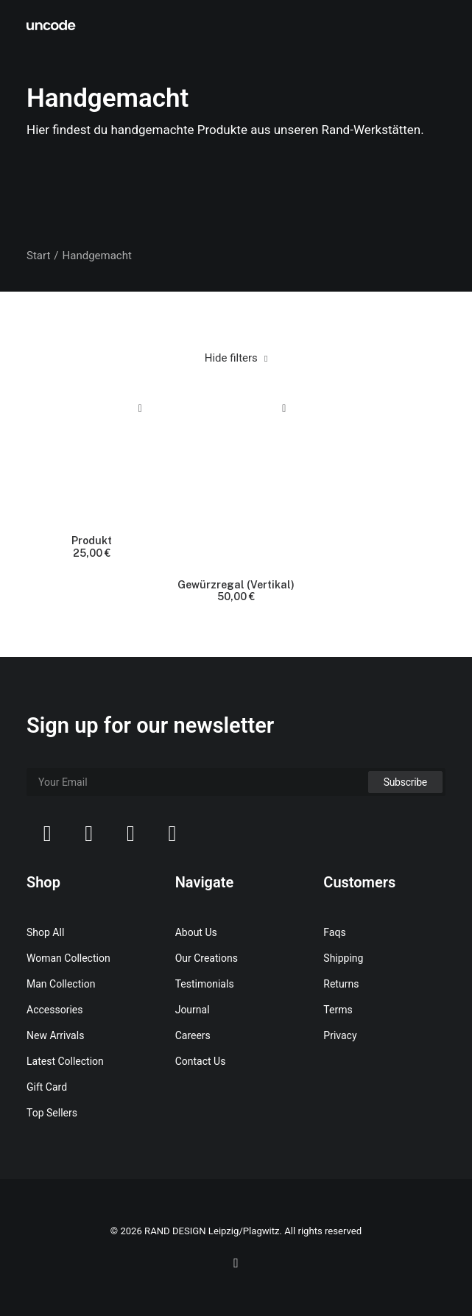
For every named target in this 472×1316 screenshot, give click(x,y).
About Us (196, 932)
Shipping (343, 958)
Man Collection (61, 984)
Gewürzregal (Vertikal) (236, 591)
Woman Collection (68, 958)
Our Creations (206, 958)
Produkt (91, 547)
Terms (337, 1010)
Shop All (45, 932)
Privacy (339, 1035)
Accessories (54, 1010)
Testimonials (204, 984)
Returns (341, 984)
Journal (192, 1010)
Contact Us (200, 1061)
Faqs (334, 932)
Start (38, 255)
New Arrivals (55, 1035)
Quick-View (140, 408)
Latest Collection (65, 1061)
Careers (193, 1035)
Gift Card (47, 1087)
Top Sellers (52, 1113)
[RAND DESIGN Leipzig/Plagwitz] (52, 25)
